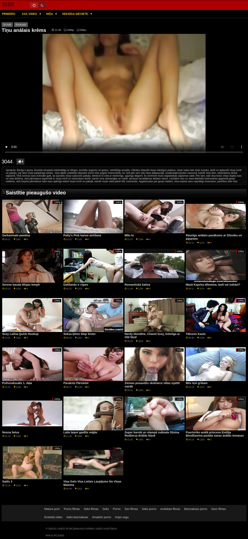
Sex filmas (131, 509)
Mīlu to (129, 235)
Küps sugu (122, 517)
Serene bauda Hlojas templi (21, 284)
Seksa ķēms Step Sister (79, 334)
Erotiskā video (53, 517)
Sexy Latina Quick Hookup (20, 334)
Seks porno (149, 509)
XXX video (30, 13)
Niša (50, 13)
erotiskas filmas (170, 509)
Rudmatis (21, 24)
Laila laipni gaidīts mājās (80, 432)
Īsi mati (7, 24)
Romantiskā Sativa (137, 284)
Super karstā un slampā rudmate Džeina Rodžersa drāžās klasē (152, 434)
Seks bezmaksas (77, 517)
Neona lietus (10, 432)
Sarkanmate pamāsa (16, 235)
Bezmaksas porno (195, 509)
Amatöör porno (101, 517)
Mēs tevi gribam (197, 383)
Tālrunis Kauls (196, 334)
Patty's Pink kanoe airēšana (82, 235)
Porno (116, 509)
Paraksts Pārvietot (75, 383)
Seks (105, 509)
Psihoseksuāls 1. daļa (17, 383)
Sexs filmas (218, 509)
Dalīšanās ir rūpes (75, 284)
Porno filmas (72, 509)
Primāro (8, 13)
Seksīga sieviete (75, 13)
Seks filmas (91, 509)
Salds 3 (7, 481)
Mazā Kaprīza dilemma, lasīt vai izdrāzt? (213, 284)
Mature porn (52, 509)
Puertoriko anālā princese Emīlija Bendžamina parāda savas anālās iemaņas (215, 434)
